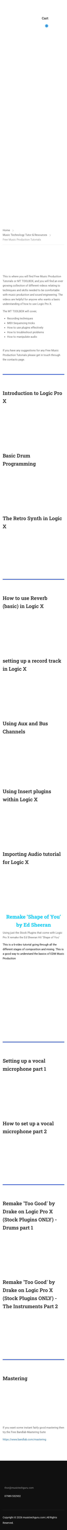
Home (6, 230)
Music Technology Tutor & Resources (25, 235)
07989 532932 (12, 1496)
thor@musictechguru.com (19, 1487)
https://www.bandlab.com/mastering (24, 1439)
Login (53, 23)
